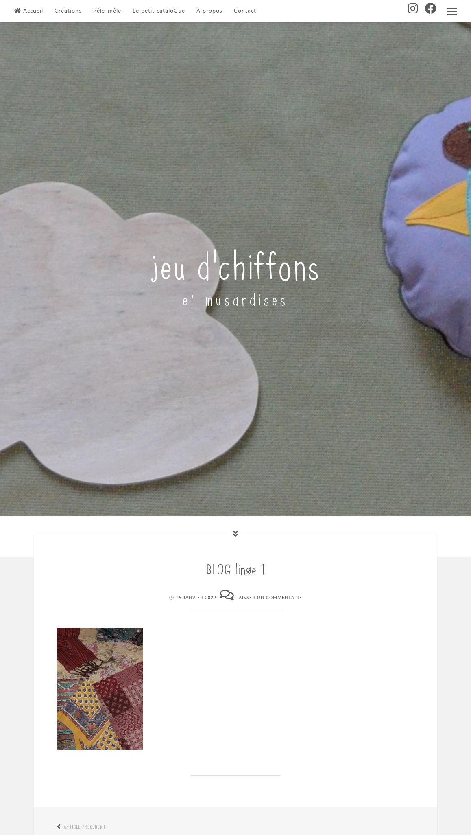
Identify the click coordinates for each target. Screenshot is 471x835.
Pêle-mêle (107, 11)
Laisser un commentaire (269, 597)
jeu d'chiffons (236, 263)
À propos (209, 11)
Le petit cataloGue (159, 11)
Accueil (28, 11)
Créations (68, 11)
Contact (245, 11)
